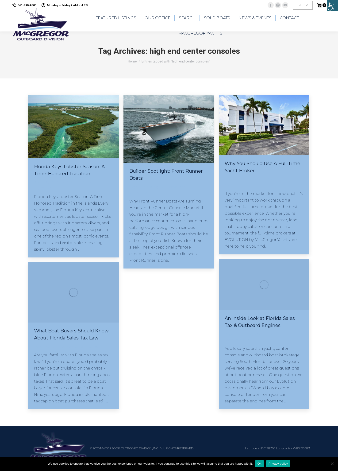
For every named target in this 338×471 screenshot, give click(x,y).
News (38, 346)
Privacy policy (278, 463)
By (70, 182)
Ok (259, 463)
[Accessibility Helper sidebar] (332, 5)
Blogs (38, 182)
